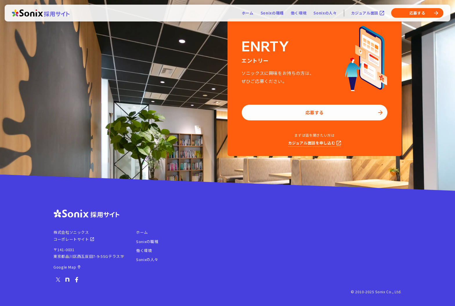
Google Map (67, 267)
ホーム (248, 14)
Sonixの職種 (272, 14)
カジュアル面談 (367, 14)
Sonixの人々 (325, 14)
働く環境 (299, 14)
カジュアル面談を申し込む (314, 143)
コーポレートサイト (73, 239)
